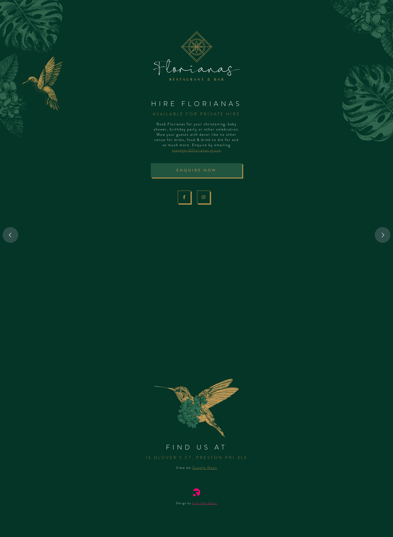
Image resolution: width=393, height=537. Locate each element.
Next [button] (382, 235)
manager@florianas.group (196, 150)
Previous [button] (10, 235)
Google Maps (204, 467)
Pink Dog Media (204, 503)
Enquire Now (196, 170)
